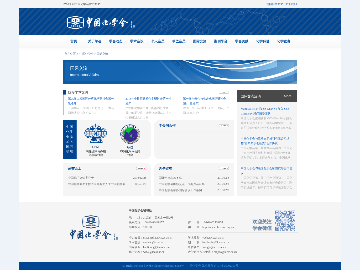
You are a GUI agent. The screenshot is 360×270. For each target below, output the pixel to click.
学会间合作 (167, 125)
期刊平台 (220, 41)
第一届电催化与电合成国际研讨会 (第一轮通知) (204, 101)
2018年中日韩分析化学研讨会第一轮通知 (148, 101)
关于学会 (94, 41)
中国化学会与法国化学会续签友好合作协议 (266, 171)
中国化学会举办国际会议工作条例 (180, 190)
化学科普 (262, 41)
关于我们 (291, 4)
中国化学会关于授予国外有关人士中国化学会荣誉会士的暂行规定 (96, 184)
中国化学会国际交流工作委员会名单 (182, 184)
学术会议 (136, 41)
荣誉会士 (74, 168)
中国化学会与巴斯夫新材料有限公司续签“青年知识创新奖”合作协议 (265, 141)
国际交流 (199, 41)
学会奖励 (241, 41)
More (288, 96)
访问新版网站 (274, 4)
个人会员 (157, 41)
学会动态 (115, 41)
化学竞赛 (283, 41)
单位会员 (178, 41)
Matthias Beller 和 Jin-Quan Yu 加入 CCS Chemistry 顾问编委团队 (265, 111)
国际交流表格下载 (170, 178)
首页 (73, 41)
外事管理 (165, 168)
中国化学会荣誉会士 (81, 178)
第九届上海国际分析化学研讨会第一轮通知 (91, 101)
